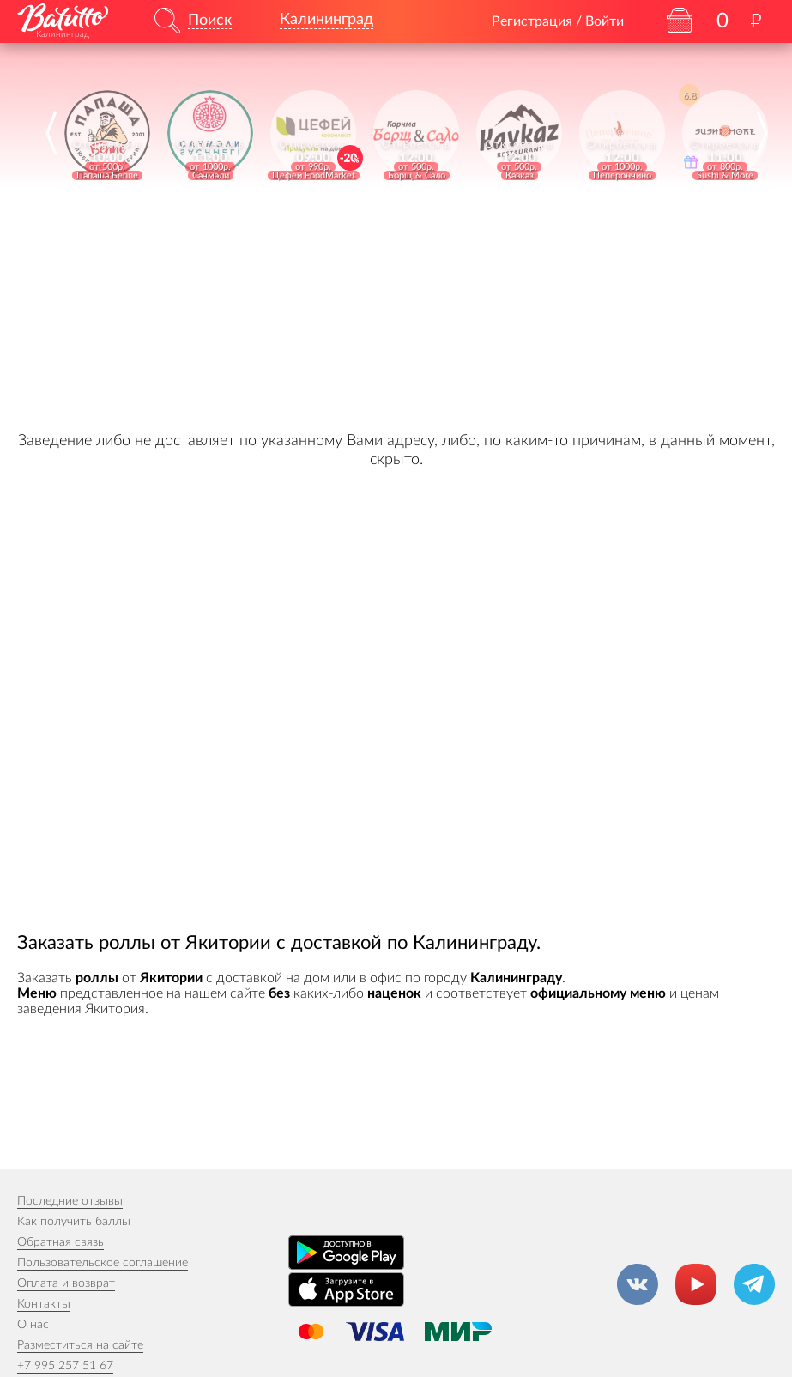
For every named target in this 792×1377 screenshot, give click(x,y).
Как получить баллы (73, 1222)
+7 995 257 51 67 (65, 1366)
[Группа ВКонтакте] (637, 1284)
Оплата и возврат (66, 1283)
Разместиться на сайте (80, 1345)
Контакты (43, 1304)
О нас (33, 1325)
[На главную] (62, 18)
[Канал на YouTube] (695, 1284)
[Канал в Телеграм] (754, 1284)
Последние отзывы (70, 1201)
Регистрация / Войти (558, 21)
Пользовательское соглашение (102, 1263)
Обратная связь (60, 1242)
